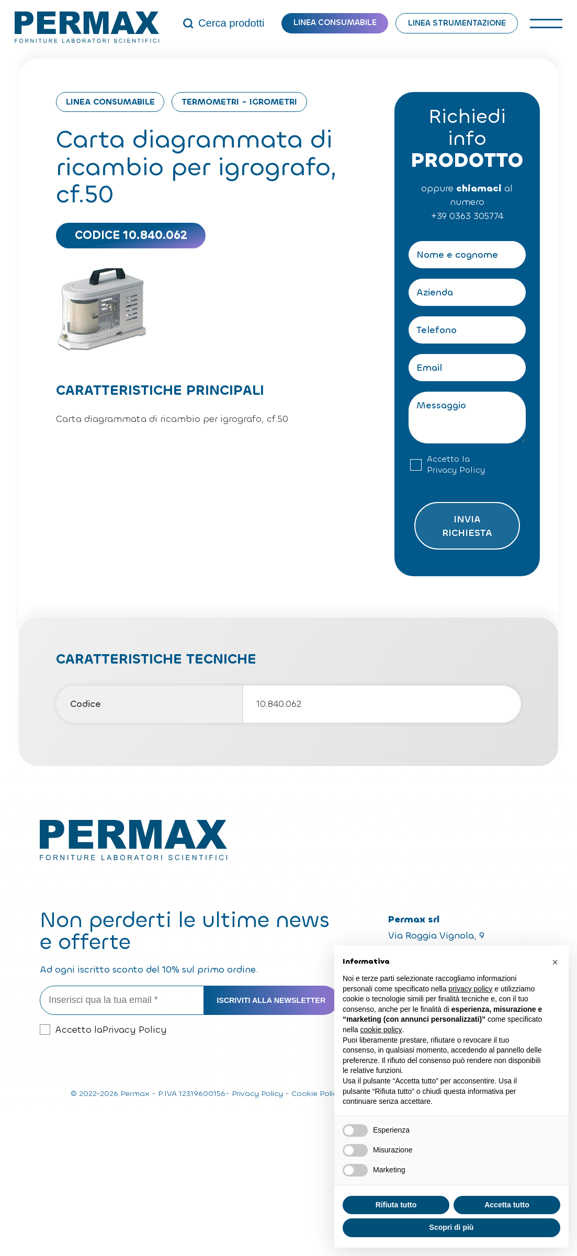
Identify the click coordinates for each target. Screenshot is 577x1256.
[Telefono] (467, 330)
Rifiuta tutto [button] (396, 1205)
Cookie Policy (316, 1094)
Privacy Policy (456, 470)
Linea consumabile (335, 22)
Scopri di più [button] (451, 1227)
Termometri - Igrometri (239, 101)
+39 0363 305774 (467, 216)
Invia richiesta (467, 526)
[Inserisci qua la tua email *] (122, 1000)
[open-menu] (546, 23)
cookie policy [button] (381, 1029)
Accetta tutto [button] (506, 1205)
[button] (555, 962)
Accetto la (456, 465)
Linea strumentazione (457, 23)
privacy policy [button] (470, 989)
